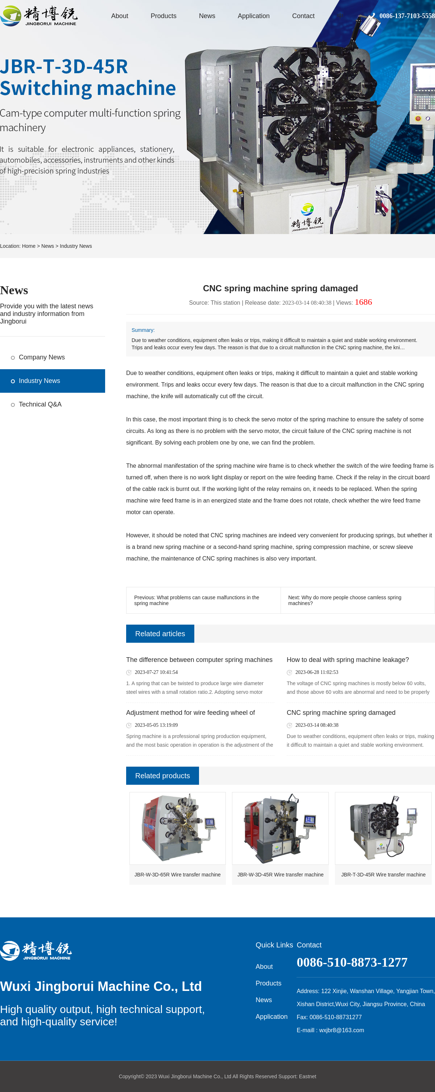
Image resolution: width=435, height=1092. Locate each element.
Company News (42, 357)
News (207, 16)
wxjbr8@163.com (341, 1030)
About (119, 16)
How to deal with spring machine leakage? (348, 659)
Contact (303, 16)
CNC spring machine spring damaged (341, 712)
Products (164, 16)
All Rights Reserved (254, 1076)
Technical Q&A (40, 404)
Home (29, 246)
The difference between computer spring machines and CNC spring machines (199, 660)
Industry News (76, 246)
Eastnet (307, 1076)
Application (254, 16)
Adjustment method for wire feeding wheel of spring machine (190, 713)
